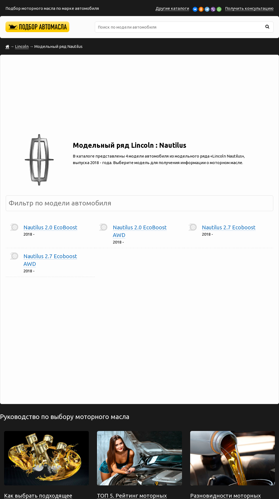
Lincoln (22, 46)
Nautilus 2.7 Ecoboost (229, 227)
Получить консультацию (249, 8)
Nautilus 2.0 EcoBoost (50, 227)
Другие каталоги (172, 8)
